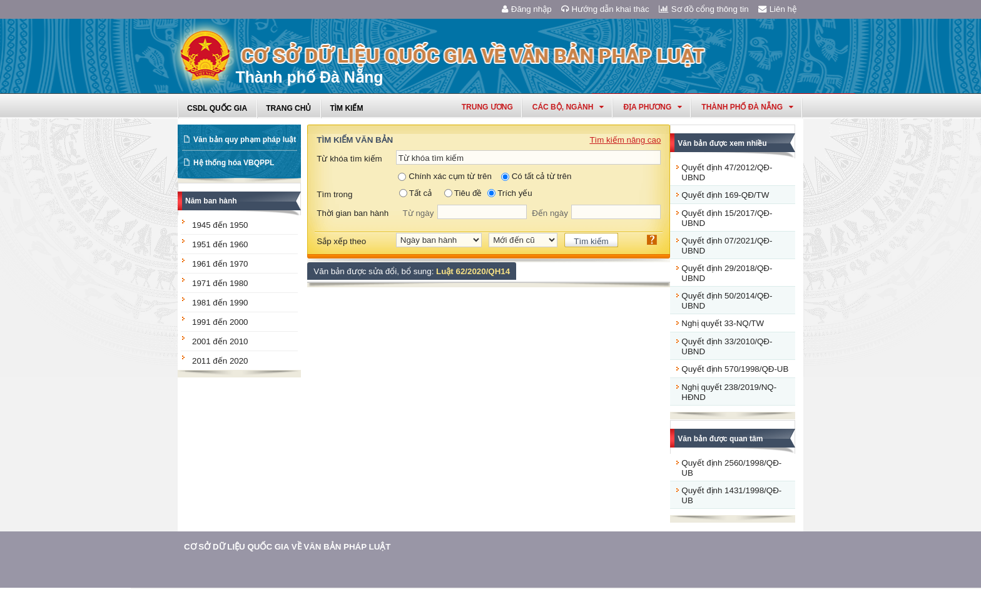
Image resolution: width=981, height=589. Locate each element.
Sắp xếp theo (341, 241)
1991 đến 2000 (220, 322)
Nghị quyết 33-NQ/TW (722, 323)
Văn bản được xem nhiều (722, 143)
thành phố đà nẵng (747, 107)
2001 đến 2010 (220, 341)
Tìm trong (334, 194)
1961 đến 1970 (220, 264)
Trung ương (487, 107)
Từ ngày (418, 213)
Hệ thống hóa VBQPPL (233, 162)
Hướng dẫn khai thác (605, 9)
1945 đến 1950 (220, 225)
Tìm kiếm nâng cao (625, 140)
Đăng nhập (527, 9)
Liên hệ (777, 9)
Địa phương (652, 107)
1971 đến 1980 (220, 283)
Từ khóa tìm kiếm (349, 158)
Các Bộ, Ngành (568, 107)
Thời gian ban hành (353, 213)
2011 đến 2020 (220, 361)
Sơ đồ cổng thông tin (704, 9)
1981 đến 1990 (220, 302)
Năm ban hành (211, 201)
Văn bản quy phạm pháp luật (244, 139)
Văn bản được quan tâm (720, 438)
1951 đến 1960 (220, 244)
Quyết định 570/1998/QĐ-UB (734, 369)
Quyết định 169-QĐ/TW (725, 195)
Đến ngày (550, 213)
